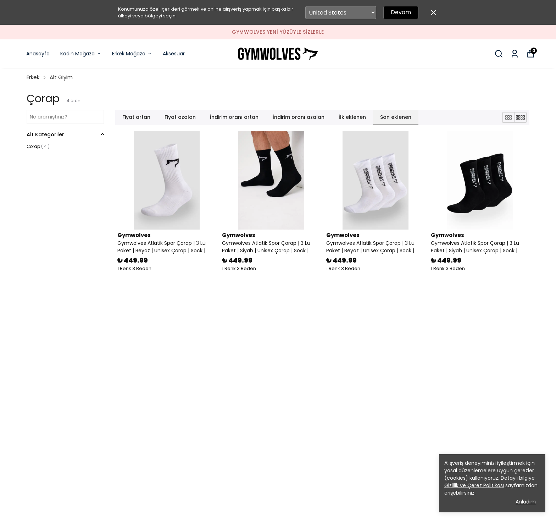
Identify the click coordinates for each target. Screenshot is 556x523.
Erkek (37, 77)
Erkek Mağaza (132, 53)
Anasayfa (38, 53)
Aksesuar (174, 53)
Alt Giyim (61, 77)
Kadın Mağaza (80, 53)
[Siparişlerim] (514, 53)
